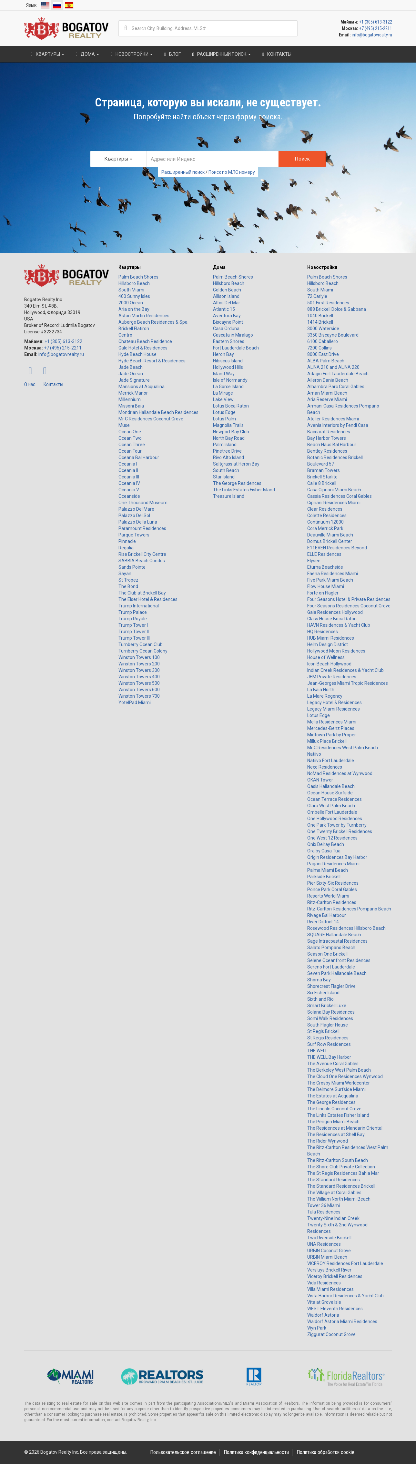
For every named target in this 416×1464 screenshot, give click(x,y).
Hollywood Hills (228, 367)
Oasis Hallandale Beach (331, 786)
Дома (219, 267)
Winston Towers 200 (139, 663)
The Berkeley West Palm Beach (339, 1070)
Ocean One (129, 431)
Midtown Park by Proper (331, 734)
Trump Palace (132, 612)
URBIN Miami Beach (327, 1257)
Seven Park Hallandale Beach (337, 973)
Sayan (124, 573)
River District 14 (323, 921)
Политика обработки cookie (325, 1452)
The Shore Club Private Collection (341, 1166)
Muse (124, 425)
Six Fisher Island (323, 992)
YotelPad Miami (134, 702)
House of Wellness (326, 657)
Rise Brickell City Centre (142, 554)
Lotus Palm (224, 418)
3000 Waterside (323, 328)
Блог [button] (171, 54)
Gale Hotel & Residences (142, 347)
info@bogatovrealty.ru (372, 34)
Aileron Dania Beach (327, 380)
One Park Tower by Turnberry (337, 825)
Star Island (224, 476)
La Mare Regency (324, 696)
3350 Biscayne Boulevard (333, 335)
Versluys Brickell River (329, 1269)
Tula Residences (323, 1211)
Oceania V (128, 489)
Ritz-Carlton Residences (331, 902)
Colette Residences (327, 515)
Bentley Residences (327, 451)
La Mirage (223, 393)
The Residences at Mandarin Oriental (344, 1128)
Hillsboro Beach (134, 283)
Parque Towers (133, 534)
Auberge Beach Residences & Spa (153, 322)
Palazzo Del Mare (136, 509)
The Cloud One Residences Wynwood (345, 1076)
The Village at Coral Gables (334, 1192)
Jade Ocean (130, 373)
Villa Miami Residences (330, 1289)
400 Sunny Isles (134, 296)
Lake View (223, 399)
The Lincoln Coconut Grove (334, 1108)
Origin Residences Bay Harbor (337, 857)
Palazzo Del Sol (134, 515)
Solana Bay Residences (331, 1012)
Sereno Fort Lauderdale (331, 966)
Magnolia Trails (228, 425)
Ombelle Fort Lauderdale (332, 812)
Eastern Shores (228, 341)
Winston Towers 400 (139, 676)
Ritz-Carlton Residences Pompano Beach (349, 908)
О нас (30, 384)
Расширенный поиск (183, 172)
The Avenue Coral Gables (333, 1063)
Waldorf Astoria (323, 1315)
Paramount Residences (142, 528)
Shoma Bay (319, 979)
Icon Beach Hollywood (329, 663)
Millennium (129, 399)
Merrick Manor (133, 393)
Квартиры (129, 267)
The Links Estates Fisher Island (244, 489)
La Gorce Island (228, 386)
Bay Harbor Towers (326, 438)
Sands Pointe (132, 567)
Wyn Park (316, 1328)
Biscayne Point (228, 322)
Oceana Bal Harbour (138, 457)
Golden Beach (227, 289)
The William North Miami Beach (338, 1199)
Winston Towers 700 (139, 696)
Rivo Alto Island (228, 457)
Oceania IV (129, 483)
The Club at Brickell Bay (142, 592)
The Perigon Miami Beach (333, 1121)
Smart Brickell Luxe (326, 1005)
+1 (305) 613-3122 (375, 22)
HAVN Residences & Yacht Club (338, 625)
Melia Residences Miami (331, 721)
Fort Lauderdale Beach (236, 347)
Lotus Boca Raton (231, 405)
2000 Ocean (130, 302)
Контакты (53, 384)
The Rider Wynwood (327, 1141)
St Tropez (128, 580)
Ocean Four (130, 451)
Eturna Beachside (325, 567)
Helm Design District (327, 644)
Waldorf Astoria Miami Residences (342, 1321)
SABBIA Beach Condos (141, 560)
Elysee (313, 560)
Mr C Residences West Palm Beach (342, 747)
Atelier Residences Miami (333, 418)
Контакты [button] (275, 54)
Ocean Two (130, 438)
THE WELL (317, 1050)
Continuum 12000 (325, 522)
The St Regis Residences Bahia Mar (343, 1173)
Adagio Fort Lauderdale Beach (338, 373)
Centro (125, 335)
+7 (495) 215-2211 (375, 28)
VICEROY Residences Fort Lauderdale (345, 1263)
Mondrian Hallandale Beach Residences (158, 412)
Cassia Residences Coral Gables (339, 496)
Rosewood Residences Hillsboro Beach (346, 928)
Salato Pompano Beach (331, 947)
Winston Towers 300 (139, 670)
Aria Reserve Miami (327, 399)
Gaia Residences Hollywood (335, 612)
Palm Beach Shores (138, 277)
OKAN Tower (320, 779)
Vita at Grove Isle (324, 1302)
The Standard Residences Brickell (341, 1186)
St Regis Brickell (323, 1031)
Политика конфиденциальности (256, 1452)
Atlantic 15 (224, 309)
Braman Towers (323, 470)
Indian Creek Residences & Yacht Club (345, 670)
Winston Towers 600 (139, 689)
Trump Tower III (134, 638)
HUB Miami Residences (330, 638)
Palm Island (225, 444)
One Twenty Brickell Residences (339, 831)
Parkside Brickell (323, 876)
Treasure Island (228, 496)
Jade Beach (130, 367)
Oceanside (129, 496)
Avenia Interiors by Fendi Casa (337, 425)
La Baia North (320, 689)
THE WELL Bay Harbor (329, 1057)
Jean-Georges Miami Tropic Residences (347, 683)
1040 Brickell (320, 315)
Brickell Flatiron (133, 328)
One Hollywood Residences (334, 818)
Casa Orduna (226, 328)
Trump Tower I (133, 625)
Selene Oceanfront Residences (338, 960)
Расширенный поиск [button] (220, 54)
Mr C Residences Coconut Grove (150, 418)
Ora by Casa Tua (323, 850)
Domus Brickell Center (329, 541)
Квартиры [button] (46, 54)
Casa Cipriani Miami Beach (334, 489)
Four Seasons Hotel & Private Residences (349, 599)
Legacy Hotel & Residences (334, 702)
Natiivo (314, 754)
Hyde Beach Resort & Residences (152, 360)
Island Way (224, 373)
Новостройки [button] (131, 54)
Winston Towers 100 (139, 657)
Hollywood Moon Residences (336, 650)
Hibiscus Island (228, 360)
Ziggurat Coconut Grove (331, 1334)
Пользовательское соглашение (183, 1452)
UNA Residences (324, 1244)
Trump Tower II (133, 631)
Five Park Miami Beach (330, 580)
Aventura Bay (227, 315)
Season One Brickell (327, 954)
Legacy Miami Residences (333, 709)
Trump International (138, 605)
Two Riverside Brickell (329, 1237)
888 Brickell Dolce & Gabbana (336, 309)
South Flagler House (327, 1024)
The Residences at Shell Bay (336, 1134)
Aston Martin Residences (143, 315)
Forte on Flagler (323, 592)
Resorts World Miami (328, 896)
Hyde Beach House (137, 354)
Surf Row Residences (329, 1044)
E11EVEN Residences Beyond (337, 547)
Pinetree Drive (227, 451)
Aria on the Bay (133, 309)
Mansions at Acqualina (141, 386)
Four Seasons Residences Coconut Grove (349, 605)
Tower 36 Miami (323, 1205)
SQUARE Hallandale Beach (334, 934)
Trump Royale (132, 618)
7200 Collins (319, 347)
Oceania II (128, 470)
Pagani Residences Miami (333, 863)
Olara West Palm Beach (331, 805)
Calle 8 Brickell (321, 483)
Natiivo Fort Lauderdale (330, 760)
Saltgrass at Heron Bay (236, 464)
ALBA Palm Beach (325, 360)
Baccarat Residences (328, 431)
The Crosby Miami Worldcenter (338, 1083)
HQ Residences (322, 631)
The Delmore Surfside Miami (336, 1089)
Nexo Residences (324, 767)
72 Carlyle (317, 296)
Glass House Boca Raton (332, 618)
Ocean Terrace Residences (334, 799)
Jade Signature (134, 380)
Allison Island (226, 296)
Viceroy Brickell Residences (334, 1276)
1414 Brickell (320, 322)
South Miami (131, 289)
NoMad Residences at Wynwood (339, 773)
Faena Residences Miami (332, 573)
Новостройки (322, 267)
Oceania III (128, 476)
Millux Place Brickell (327, 741)
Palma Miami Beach (327, 870)
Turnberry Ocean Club (140, 644)
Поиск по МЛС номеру (231, 172)
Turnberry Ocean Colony (142, 650)
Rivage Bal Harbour (326, 915)
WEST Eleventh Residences (335, 1308)
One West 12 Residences (332, 837)
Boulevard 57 (320, 464)
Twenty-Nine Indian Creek (333, 1218)
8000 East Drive (323, 354)
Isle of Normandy (230, 380)
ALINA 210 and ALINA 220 (333, 367)
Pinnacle (127, 541)
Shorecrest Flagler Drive (331, 986)
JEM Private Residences (331, 676)
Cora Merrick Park (325, 528)
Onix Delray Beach (325, 844)
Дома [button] (86, 54)
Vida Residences (324, 1282)
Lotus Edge (224, 412)
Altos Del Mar (226, 302)
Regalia (126, 547)
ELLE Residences (324, 554)
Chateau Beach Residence (145, 341)
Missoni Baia (131, 405)
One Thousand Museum (142, 502)
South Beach (226, 470)
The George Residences (237, 483)
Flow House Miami (325, 586)
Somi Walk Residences (330, 1018)
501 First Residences (328, 302)
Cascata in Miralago (233, 335)
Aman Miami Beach (327, 393)
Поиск (302, 159)
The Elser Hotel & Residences (148, 599)
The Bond (128, 586)
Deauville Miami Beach (330, 534)
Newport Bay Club (231, 431)
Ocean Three (131, 444)
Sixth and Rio (320, 999)
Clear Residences (324, 509)
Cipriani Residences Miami (333, 502)
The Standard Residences (333, 1179)
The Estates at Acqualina (332, 1095)
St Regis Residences (328, 1037)
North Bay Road (229, 438)
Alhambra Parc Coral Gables (335, 386)
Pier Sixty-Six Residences (333, 883)
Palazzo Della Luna (137, 522)
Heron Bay (223, 354)
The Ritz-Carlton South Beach (337, 1160)
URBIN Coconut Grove (329, 1250)
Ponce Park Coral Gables (332, 889)
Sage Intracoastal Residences (337, 941)
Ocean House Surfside (330, 792)
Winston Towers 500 (139, 683)
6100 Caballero (322, 341)
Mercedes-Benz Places (330, 728)
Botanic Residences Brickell (335, 457)
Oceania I (127, 464)
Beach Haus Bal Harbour (331, 444)
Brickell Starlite (322, 476)
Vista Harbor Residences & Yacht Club (345, 1295)
